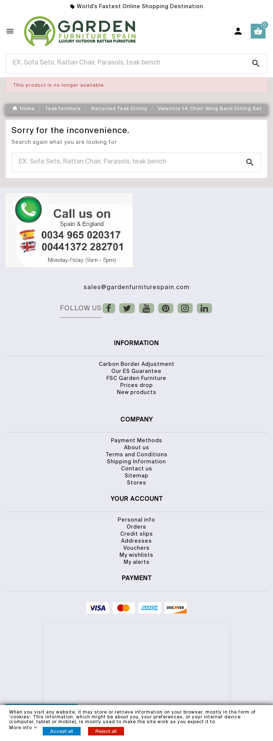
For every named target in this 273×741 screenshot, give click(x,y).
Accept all (61, 731)
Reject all (106, 731)
